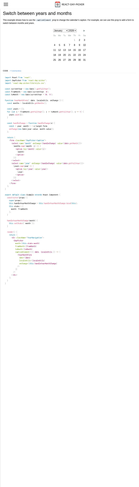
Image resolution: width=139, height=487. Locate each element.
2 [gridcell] (79, 40)
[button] (84, 30)
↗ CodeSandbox (15, 71)
